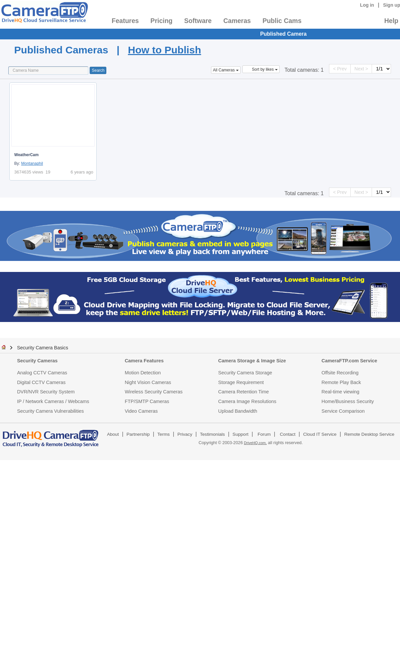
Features (125, 20)
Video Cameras (141, 411)
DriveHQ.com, (255, 443)
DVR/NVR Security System (46, 391)
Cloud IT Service (319, 434)
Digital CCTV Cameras (41, 382)
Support (241, 434)
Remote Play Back (341, 382)
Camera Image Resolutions (247, 401)
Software (198, 20)
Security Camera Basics (42, 347)
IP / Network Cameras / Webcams (53, 401)
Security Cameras (37, 360)
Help (391, 20)
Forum (264, 434)
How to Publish (164, 49)
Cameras (237, 20)
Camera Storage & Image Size (252, 360)
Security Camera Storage (245, 372)
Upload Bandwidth (237, 411)
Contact (288, 434)
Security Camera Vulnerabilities (50, 411)
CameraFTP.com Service (349, 360)
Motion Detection (143, 372)
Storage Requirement (241, 382)
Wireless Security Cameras (154, 391)
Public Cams (281, 20)
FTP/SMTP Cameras (147, 401)
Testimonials (212, 434)
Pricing (161, 20)
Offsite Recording (340, 372)
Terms (163, 434)
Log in (367, 5)
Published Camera (283, 34)
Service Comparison (343, 411)
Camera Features (144, 360)
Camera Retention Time (243, 391)
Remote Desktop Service (369, 434)
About (113, 434)
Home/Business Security (348, 401)
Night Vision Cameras (148, 382)
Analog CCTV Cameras (42, 372)
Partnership (138, 434)
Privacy (184, 434)
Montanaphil (32, 163)
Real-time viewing (341, 391)
